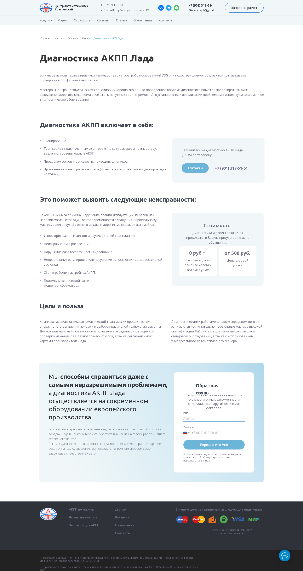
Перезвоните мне (214, 445)
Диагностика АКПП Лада (108, 38)
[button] (244, 8)
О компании (142, 20)
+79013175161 (91, 561)
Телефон (188, 427)
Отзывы (103, 20)
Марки (62, 20)
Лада (85, 38)
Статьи (121, 20)
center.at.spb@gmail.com (204, 10)
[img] (46, 8)
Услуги (44, 20)
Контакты (165, 20)
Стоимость (82, 20)
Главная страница (51, 38)
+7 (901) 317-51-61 (231, 168)
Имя (185, 413)
